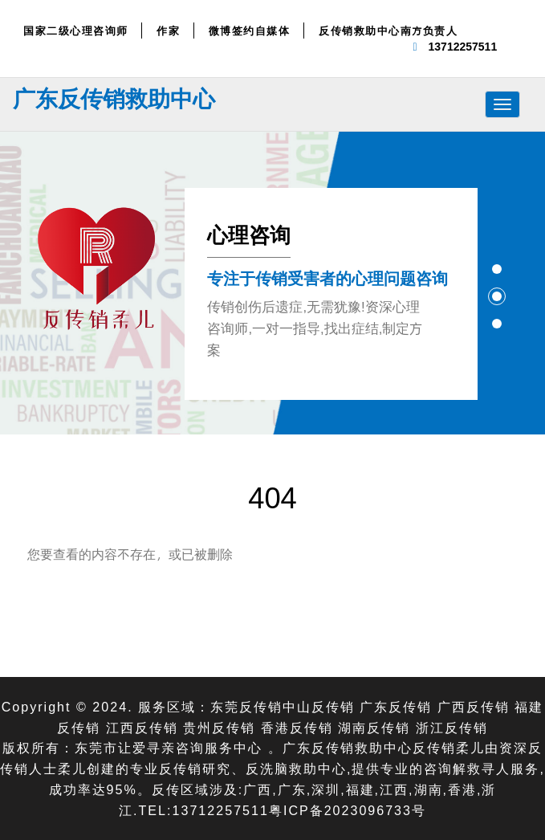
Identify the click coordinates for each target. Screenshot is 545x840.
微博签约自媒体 (250, 30)
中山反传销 (319, 706)
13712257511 (463, 46)
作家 (168, 30)
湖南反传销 (374, 727)
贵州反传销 (219, 727)
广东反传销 (396, 706)
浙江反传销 (452, 727)
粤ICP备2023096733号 (347, 810)
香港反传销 (297, 727)
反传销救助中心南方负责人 (388, 30)
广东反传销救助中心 (114, 98)
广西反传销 (473, 706)
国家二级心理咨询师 (75, 30)
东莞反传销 (246, 706)
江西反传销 (142, 727)
